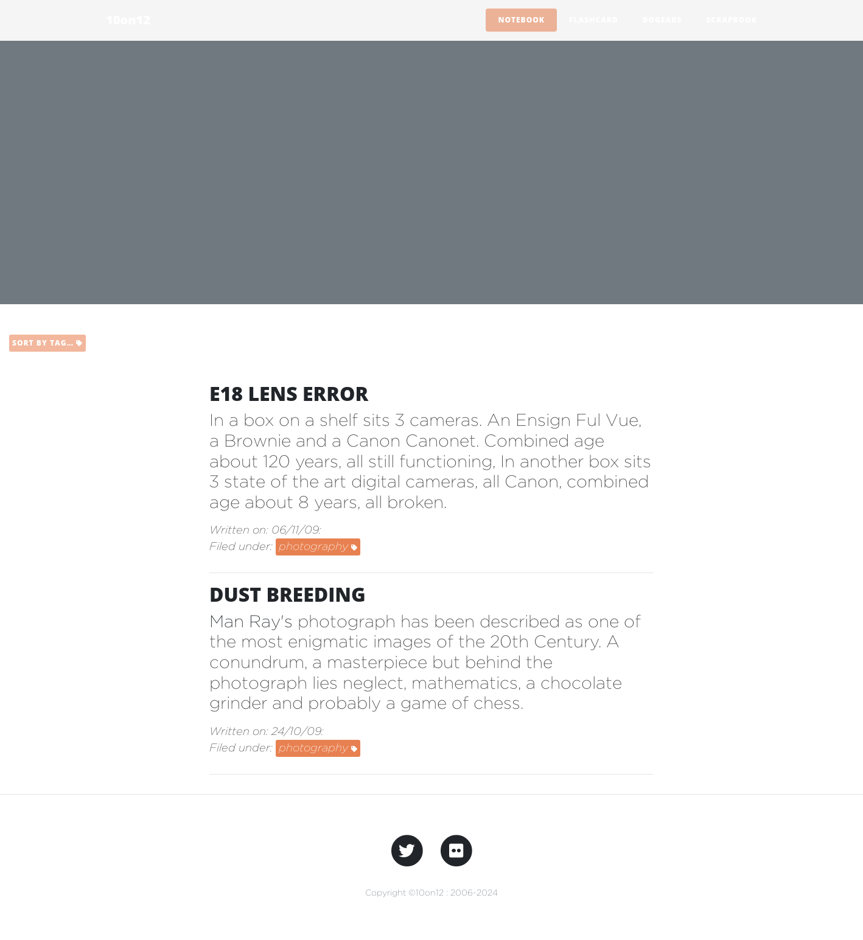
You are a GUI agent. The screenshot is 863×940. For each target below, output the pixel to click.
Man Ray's (251, 621)
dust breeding (287, 594)
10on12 (128, 20)
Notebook (521, 20)
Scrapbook (731, 20)
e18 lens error (288, 393)
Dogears (662, 20)
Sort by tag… (47, 343)
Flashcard (593, 20)
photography (318, 546)
